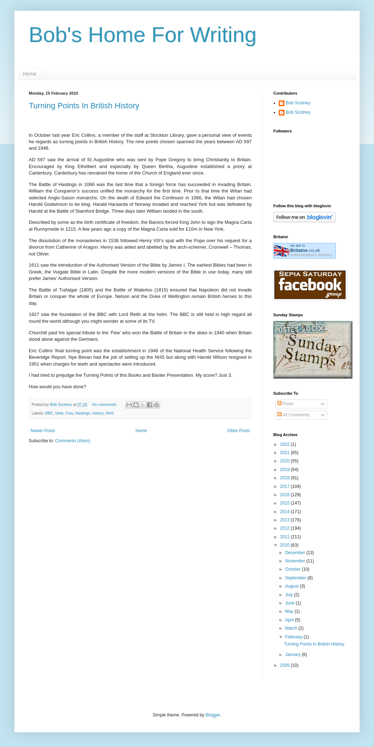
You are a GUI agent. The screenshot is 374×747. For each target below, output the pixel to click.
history (98, 413)
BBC (49, 413)
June (290, 603)
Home (29, 74)
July (289, 594)
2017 (285, 486)
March (291, 628)
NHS (110, 413)
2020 (285, 460)
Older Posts (238, 430)
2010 (285, 545)
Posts (285, 403)
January (293, 654)
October (293, 569)
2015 (285, 503)
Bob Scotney (298, 102)
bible (59, 413)
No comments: (105, 404)
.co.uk (305, 250)
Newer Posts (43, 430)
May (290, 611)
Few (69, 413)
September (296, 577)
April (290, 619)
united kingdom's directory (311, 255)
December (295, 552)
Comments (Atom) (72, 440)
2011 (285, 536)
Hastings (82, 413)
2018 (285, 477)
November (295, 560)
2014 (285, 511)
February (294, 636)
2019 (285, 469)
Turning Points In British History (84, 105)
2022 (285, 444)
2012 (285, 528)
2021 (285, 452)
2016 (285, 494)
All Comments (293, 414)
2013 (285, 519)
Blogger (212, 714)
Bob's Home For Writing (143, 35)
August (292, 586)
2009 (285, 665)
